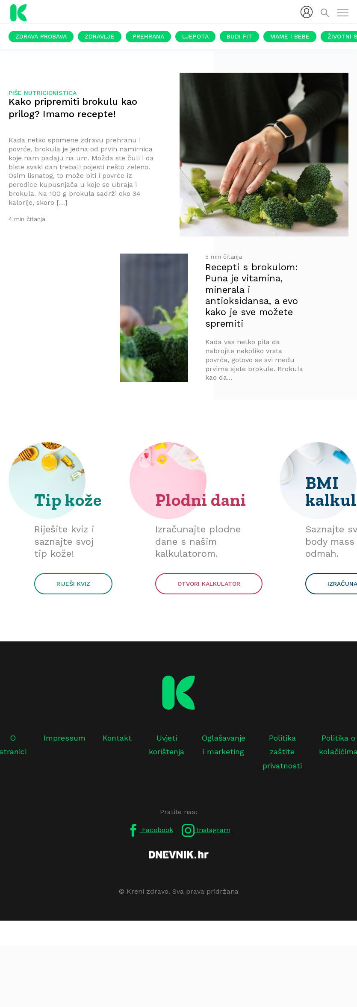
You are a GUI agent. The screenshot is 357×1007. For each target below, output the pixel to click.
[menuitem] (306, 12)
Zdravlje (100, 36)
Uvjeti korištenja (166, 744)
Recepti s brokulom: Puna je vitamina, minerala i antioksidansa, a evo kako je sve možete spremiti (251, 295)
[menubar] (306, 12)
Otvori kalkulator (208, 583)
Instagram (206, 830)
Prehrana (148, 36)
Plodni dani (200, 500)
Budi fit (239, 36)
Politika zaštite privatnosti (282, 751)
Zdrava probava (41, 36)
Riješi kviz (73, 583)
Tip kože (68, 500)
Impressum (65, 737)
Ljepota (195, 36)
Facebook (150, 830)
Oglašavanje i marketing (223, 744)
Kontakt (117, 737)
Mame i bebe (290, 36)
